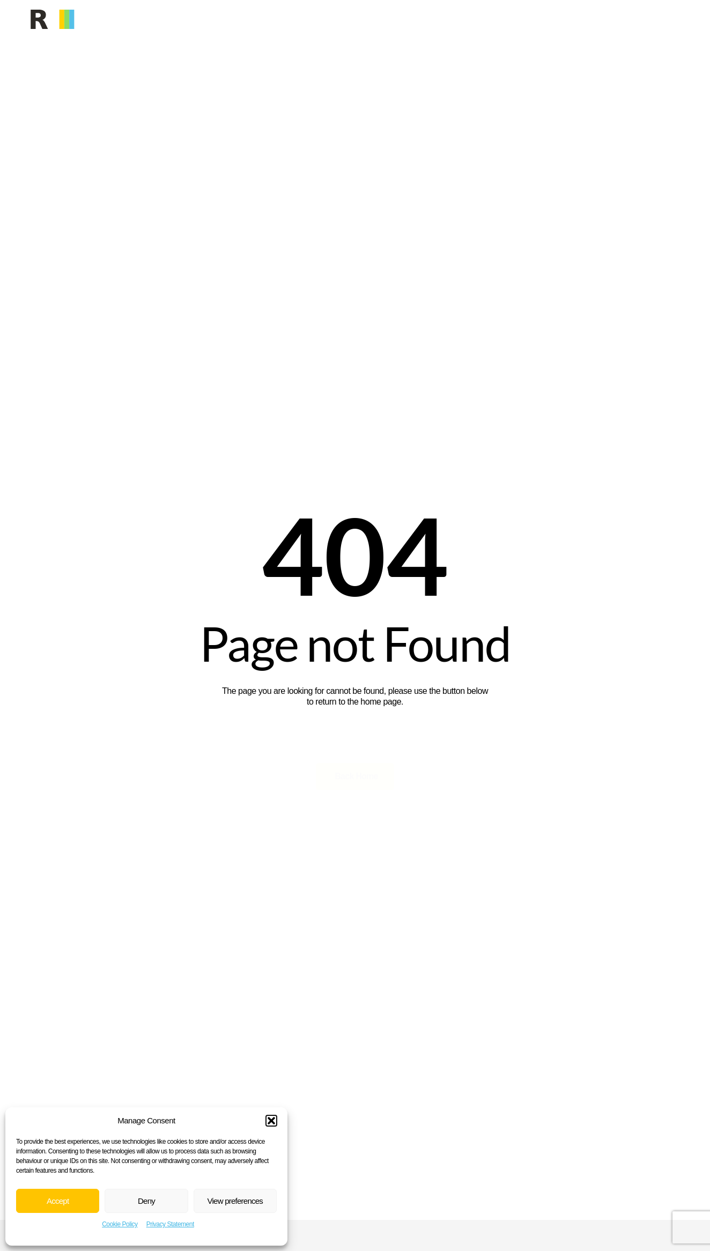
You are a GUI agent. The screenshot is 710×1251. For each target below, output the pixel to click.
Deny (146, 1200)
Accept (58, 1200)
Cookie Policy (119, 1224)
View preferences (235, 1200)
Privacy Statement (170, 1224)
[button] (271, 1120)
